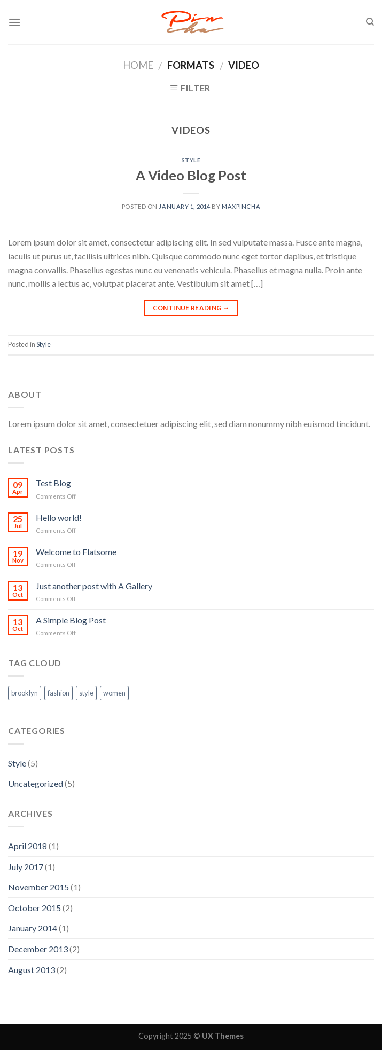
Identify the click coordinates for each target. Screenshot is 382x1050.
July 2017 (25, 867)
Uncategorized (35, 783)
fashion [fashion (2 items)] (58, 693)
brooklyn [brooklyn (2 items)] (24, 693)
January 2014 (32, 928)
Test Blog (53, 483)
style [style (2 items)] (86, 693)
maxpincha (241, 206)
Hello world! (59, 517)
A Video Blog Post (191, 175)
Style (191, 159)
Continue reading (191, 308)
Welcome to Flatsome (76, 552)
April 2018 (27, 846)
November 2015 (38, 887)
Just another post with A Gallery (94, 586)
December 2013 (38, 949)
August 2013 (31, 970)
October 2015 (34, 908)
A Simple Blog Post (71, 620)
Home (138, 65)
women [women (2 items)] (114, 693)
